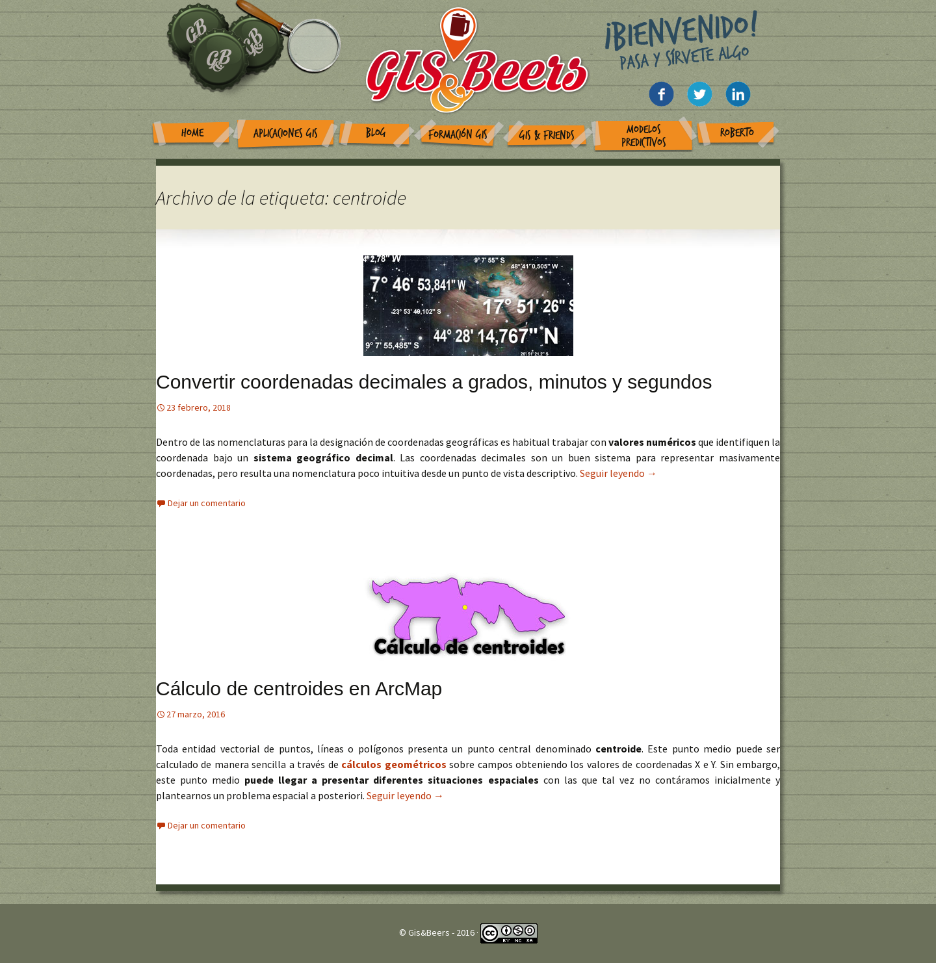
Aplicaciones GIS (286, 133)
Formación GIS (458, 135)
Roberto (737, 133)
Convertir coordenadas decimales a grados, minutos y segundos (434, 381)
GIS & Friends (547, 135)
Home (192, 133)
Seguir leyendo (618, 473)
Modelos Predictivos (643, 136)
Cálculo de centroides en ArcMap (299, 688)
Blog (376, 133)
